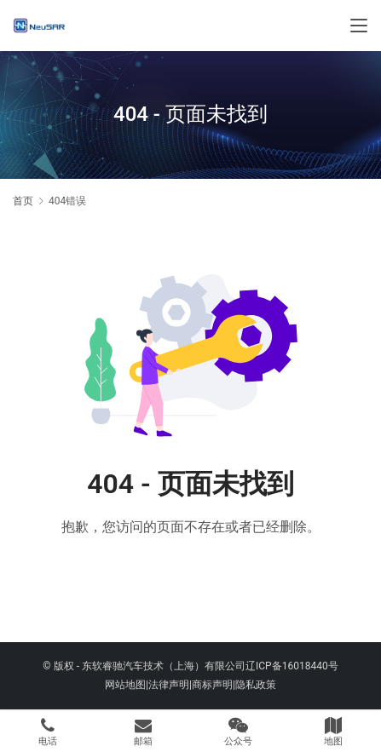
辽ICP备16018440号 (291, 666)
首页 (23, 201)
